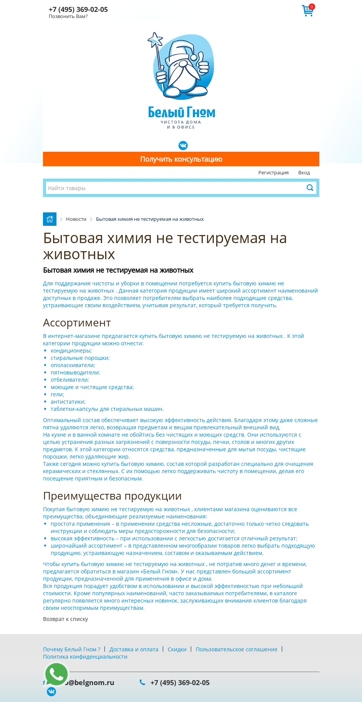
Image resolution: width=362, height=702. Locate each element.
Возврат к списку (65, 619)
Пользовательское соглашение (237, 649)
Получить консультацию (181, 159)
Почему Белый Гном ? (71, 649)
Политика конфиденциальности (85, 656)
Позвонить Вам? (68, 16)
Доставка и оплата (134, 649)
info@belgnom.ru (84, 682)
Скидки (177, 649)
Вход (304, 172)
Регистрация (273, 172)
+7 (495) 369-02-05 (78, 9)
